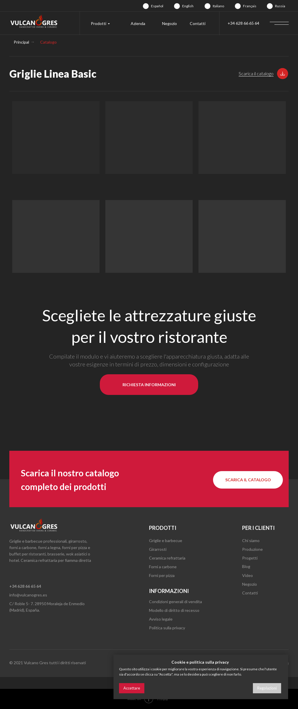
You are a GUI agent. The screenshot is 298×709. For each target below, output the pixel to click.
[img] (146, 6)
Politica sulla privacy (167, 627)
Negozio (169, 23)
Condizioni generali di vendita (175, 601)
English (188, 6)
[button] (282, 73)
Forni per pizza (162, 575)
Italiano (218, 6)
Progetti (250, 557)
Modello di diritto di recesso (174, 610)
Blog (246, 566)
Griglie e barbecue (165, 540)
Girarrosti (157, 549)
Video (247, 575)
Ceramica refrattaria (167, 557)
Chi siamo (251, 540)
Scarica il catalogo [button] (256, 73)
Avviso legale (161, 619)
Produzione (252, 549)
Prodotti (98, 23)
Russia (280, 6)
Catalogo (48, 42)
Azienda (138, 23)
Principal (21, 42)
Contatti (197, 23)
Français (249, 6)
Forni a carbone (163, 566)
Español (157, 6)
